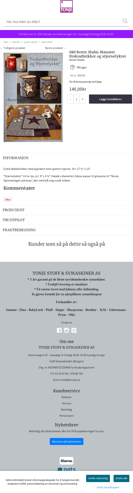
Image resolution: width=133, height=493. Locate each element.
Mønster (15, 42)
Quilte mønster (30, 42)
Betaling (66, 409)
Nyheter (66, 397)
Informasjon (16, 158)
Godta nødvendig (98, 478)
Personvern (66, 415)
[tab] (66, 158)
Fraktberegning (19, 230)
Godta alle (121, 478)
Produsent (13, 210)
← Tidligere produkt (12, 48)
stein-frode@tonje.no (66, 380)
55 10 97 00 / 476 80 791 (69, 373)
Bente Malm (46, 42)
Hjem (6, 41)
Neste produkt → (55, 48)
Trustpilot (14, 220)
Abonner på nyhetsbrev (66, 441)
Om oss (66, 403)
